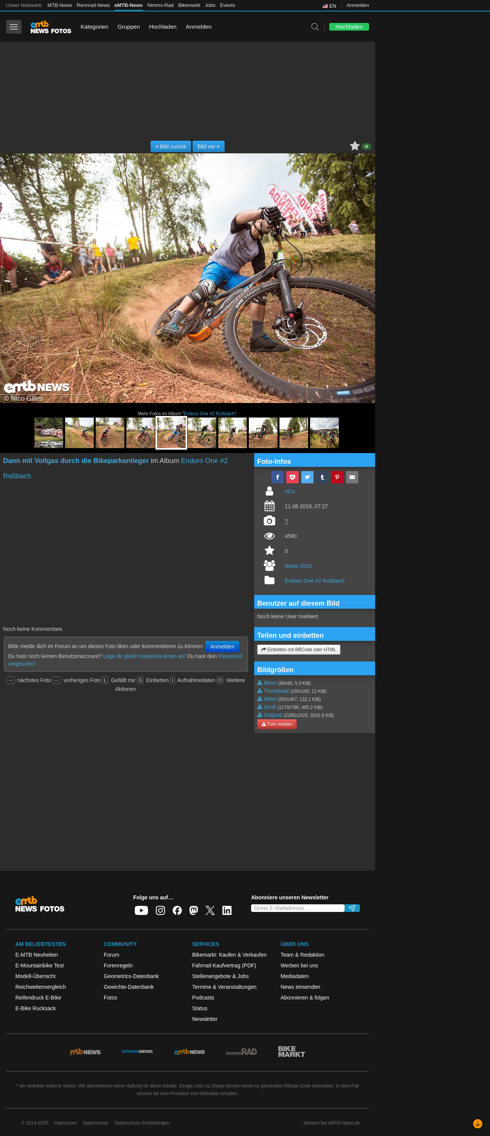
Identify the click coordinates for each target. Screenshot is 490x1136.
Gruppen (129, 26)
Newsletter (204, 1019)
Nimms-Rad (160, 5)
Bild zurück (170, 146)
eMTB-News (128, 5)
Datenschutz (96, 1123)
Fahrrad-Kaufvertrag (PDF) (224, 965)
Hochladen (162, 26)
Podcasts (203, 998)
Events (227, 5)
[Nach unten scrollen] (477, 1123)
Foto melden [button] (276, 724)
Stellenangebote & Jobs (220, 976)
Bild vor (209, 146)
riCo (290, 491)
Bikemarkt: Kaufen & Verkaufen (229, 955)
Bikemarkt (189, 5)
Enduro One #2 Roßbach (209, 413)
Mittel (270, 699)
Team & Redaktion (302, 955)
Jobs (210, 5)
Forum (111, 955)
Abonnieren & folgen (305, 998)
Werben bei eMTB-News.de (332, 1123)
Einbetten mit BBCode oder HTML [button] (298, 649)
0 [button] (366, 146)
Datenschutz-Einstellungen (142, 1123)
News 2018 (298, 566)
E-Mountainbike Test (39, 965)
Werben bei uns (299, 965)
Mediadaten (295, 976)
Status (199, 1008)
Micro (270, 683)
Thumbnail (276, 691)
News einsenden (300, 987)
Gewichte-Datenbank (129, 987)
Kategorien (94, 26)
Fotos (110, 998)
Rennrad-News (93, 5)
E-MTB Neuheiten (36, 955)
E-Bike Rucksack (35, 1008)
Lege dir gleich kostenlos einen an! (144, 656)
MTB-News (59, 5)
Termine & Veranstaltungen (224, 987)
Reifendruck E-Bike (38, 998)
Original (273, 715)
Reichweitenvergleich (40, 987)
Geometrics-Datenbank (131, 976)
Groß (270, 707)
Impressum (65, 1123)
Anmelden (357, 5)
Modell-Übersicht (35, 976)
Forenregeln (118, 965)
